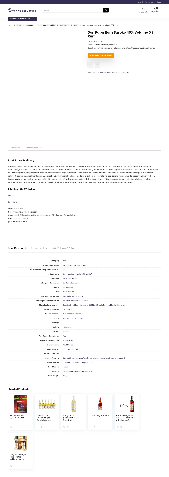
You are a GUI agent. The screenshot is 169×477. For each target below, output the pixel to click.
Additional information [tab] (35, 148)
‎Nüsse (65, 367)
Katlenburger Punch (93, 416)
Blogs (115, 456)
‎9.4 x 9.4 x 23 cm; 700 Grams (74, 265)
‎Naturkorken (68, 340)
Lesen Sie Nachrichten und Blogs (149, 2)
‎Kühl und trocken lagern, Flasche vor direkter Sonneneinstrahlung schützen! (94, 358)
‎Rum (64, 261)
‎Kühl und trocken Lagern (73, 296)
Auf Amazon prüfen (101, 55)
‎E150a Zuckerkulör (70, 278)
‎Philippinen (67, 327)
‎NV (64, 323)
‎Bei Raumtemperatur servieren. (75, 301)
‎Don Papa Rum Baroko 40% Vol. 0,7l (77, 274)
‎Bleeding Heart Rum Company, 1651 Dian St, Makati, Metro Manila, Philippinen (94, 305)
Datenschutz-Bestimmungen (144, 451)
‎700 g (65, 376)
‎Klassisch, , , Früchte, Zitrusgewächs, (77, 362)
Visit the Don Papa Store (73, 318)
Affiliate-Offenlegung (146, 458)
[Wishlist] (143, 9)
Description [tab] (15, 148)
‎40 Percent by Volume (72, 314)
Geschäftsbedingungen (147, 455)
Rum (76, 25)
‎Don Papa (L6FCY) (70, 349)
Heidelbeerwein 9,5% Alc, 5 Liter (17, 416)
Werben (116, 463)
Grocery (29, 25)
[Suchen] (106, 10)
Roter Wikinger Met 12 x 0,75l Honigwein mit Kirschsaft (122, 417)
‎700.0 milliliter (68, 292)
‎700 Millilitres (68, 287)
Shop (19, 25)
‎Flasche (66, 331)
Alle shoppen (118, 453)
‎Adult (65, 336)
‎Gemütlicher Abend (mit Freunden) (77, 371)
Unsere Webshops (120, 459)
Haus (115, 450)
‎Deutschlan (67, 309)
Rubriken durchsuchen (20, 18)
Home (10, 25)
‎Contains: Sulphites (71, 283)
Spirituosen (64, 25)
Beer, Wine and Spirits (46, 25)
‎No (64, 269)
